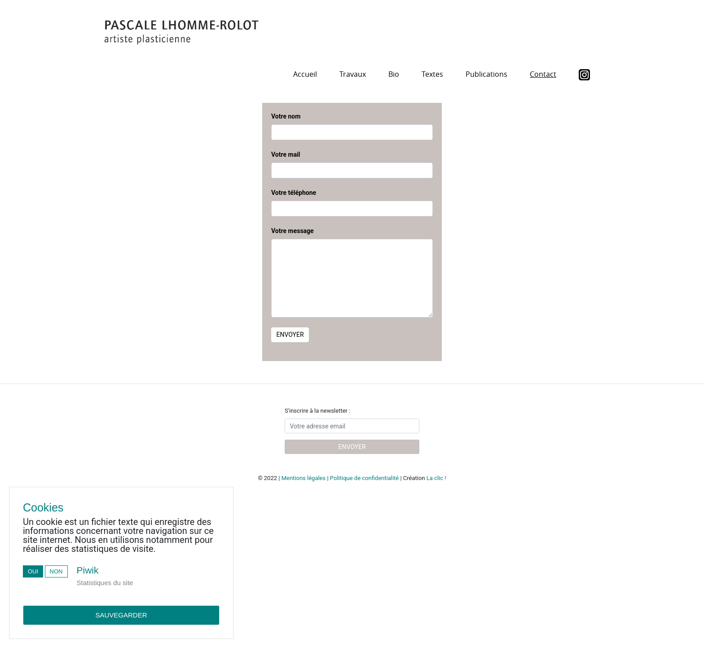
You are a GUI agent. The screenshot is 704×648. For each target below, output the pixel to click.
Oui (33, 571)
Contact (543, 74)
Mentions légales (304, 478)
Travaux (352, 74)
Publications (486, 74)
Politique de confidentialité (364, 478)
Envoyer (290, 334)
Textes (432, 74)
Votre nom (285, 116)
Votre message (292, 230)
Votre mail (285, 154)
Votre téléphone (293, 192)
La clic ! (436, 478)
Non (56, 571)
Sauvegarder (121, 615)
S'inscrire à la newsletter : (317, 410)
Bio (393, 74)
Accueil (305, 74)
